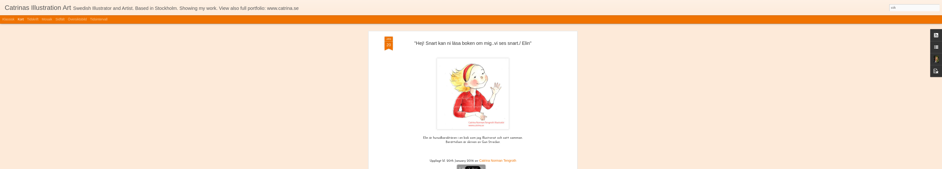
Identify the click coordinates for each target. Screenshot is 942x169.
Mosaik (47, 19)
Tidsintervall (98, 19)
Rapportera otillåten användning (530, 166)
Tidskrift (32, 19)
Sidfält (60, 19)
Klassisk (8, 19)
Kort (21, 19)
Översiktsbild (77, 19)
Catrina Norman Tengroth (497, 127)
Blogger (506, 166)
